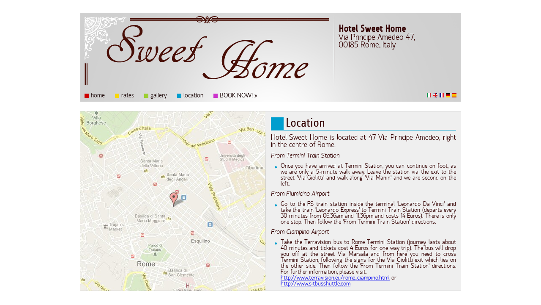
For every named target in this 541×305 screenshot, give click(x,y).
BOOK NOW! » (238, 96)
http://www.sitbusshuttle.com (315, 284)
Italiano (429, 95)
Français (442, 95)
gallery (158, 96)
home (98, 96)
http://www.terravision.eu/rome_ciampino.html (335, 278)
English (435, 95)
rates (127, 96)
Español (454, 95)
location (193, 96)
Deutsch (448, 95)
